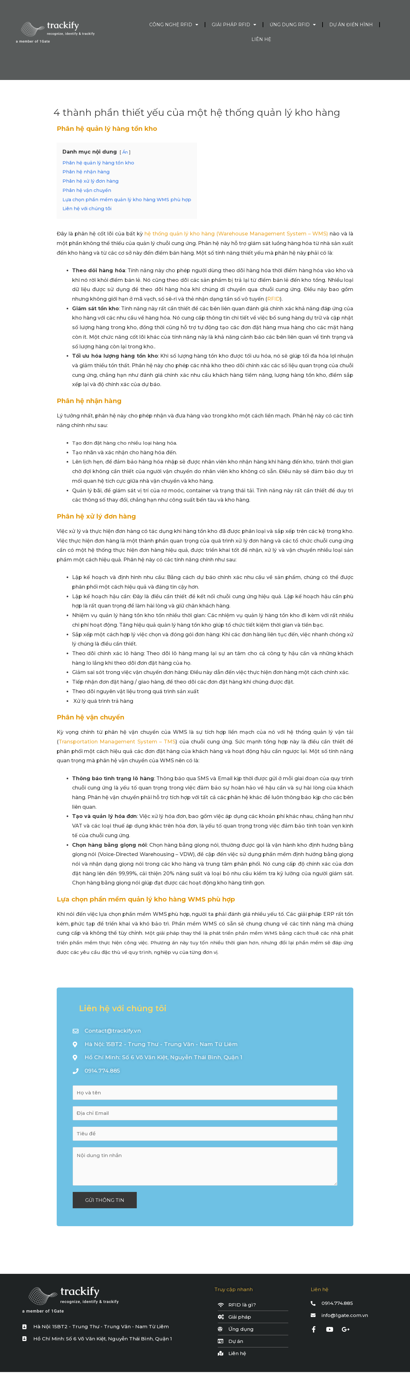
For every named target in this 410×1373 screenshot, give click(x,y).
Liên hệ (261, 39)
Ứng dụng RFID (293, 24)
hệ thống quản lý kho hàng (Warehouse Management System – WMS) (236, 234)
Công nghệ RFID (173, 24)
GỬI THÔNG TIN (104, 1201)
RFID (273, 299)
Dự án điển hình (351, 25)
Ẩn (125, 152)
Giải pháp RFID (234, 24)
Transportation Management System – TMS (117, 742)
